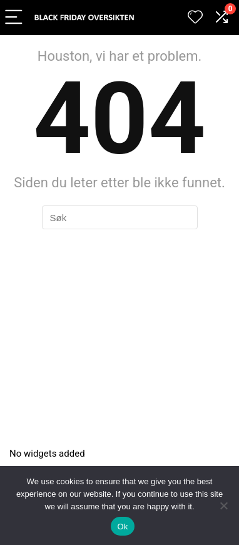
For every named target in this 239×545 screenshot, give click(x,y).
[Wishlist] (195, 17)
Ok (122, 526)
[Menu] (15, 17)
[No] (223, 505)
